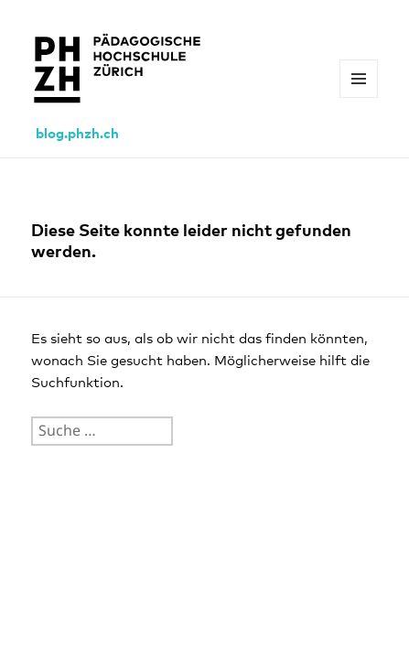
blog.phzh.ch (77, 134)
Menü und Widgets (359, 97)
